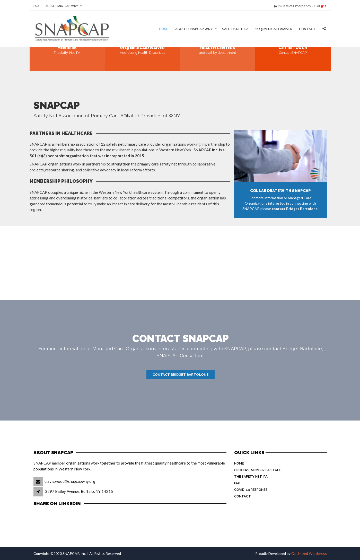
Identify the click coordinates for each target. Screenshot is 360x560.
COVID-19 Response (250, 490)
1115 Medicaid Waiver (273, 29)
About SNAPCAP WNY (62, 6)
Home (164, 29)
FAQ (36, 6)
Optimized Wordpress (309, 553)
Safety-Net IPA (235, 29)
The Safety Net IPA (251, 476)
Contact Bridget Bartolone (180, 375)
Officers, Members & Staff (257, 470)
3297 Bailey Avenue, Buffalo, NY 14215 (79, 491)
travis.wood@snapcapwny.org (69, 481)
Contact (307, 29)
